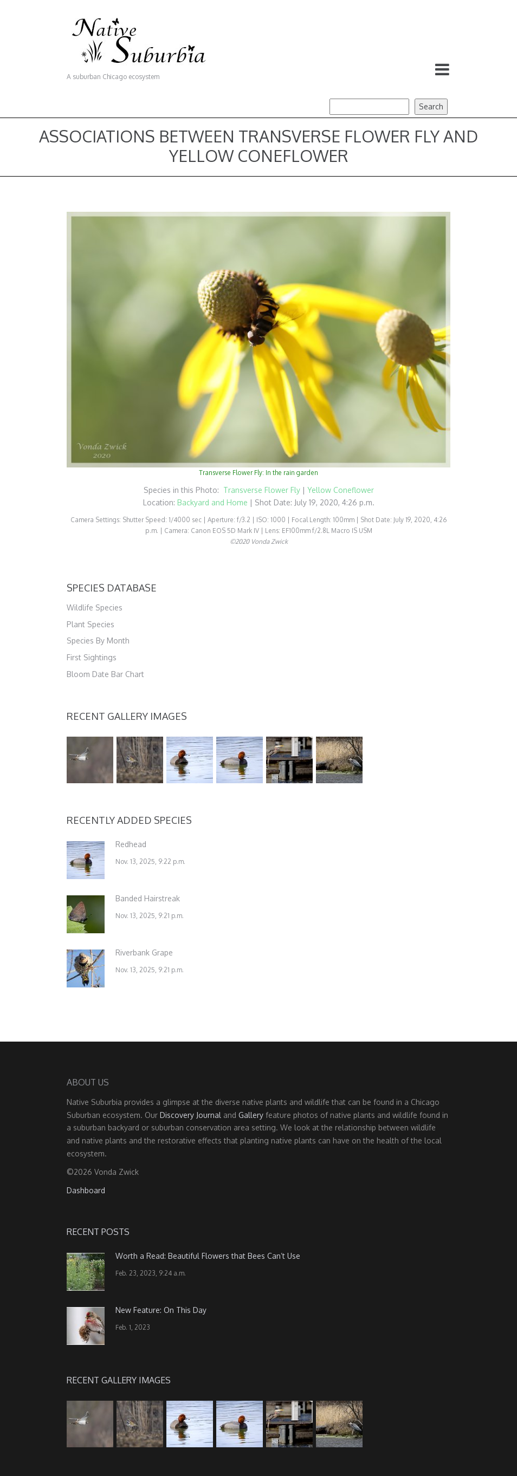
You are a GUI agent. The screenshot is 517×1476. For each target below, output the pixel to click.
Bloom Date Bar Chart (105, 674)
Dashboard (86, 1190)
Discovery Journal (190, 1115)
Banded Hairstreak (147, 898)
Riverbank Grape (144, 952)
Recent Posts (98, 1231)
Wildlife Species (94, 607)
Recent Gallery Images (127, 716)
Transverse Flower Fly (262, 490)
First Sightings (92, 657)
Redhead (130, 844)
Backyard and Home (212, 502)
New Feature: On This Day (160, 1310)
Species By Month (98, 640)
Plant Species (90, 624)
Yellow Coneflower (340, 490)
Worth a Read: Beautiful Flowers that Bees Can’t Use (207, 1255)
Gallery (250, 1115)
